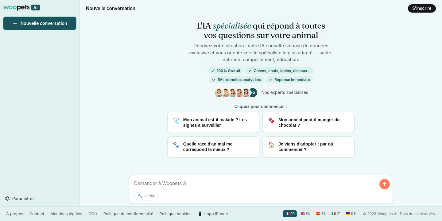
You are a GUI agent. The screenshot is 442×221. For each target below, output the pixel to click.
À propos (14, 213)
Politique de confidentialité (128, 213)
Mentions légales (66, 213)
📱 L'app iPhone (213, 213)
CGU (92, 213)
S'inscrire (422, 8)
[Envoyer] (384, 184)
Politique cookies (175, 213)
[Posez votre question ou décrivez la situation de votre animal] (255, 183)
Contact (36, 213)
